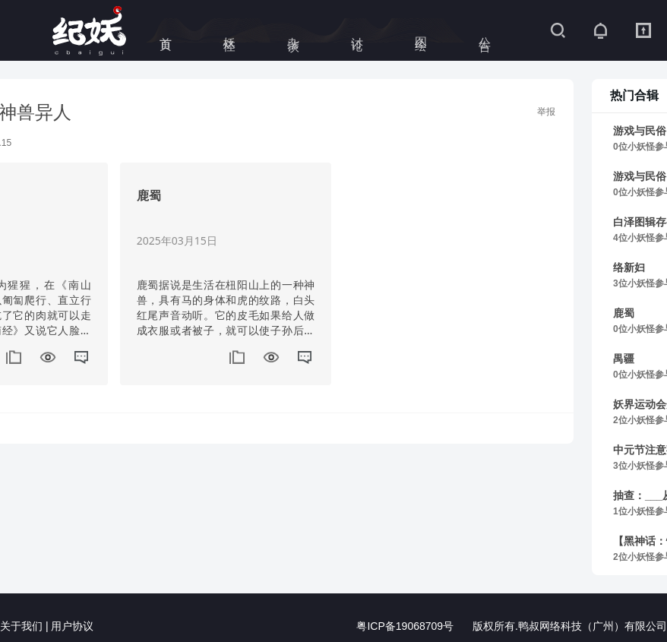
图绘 (421, 30)
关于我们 (21, 627)
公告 (485, 30)
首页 (166, 30)
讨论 (357, 30)
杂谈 (293, 30)
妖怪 (229, 30)
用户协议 (72, 627)
